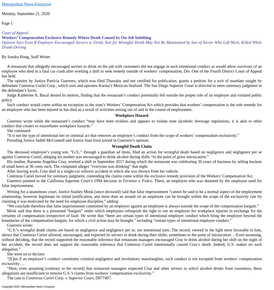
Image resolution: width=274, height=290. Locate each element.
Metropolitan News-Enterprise (26, 4)
